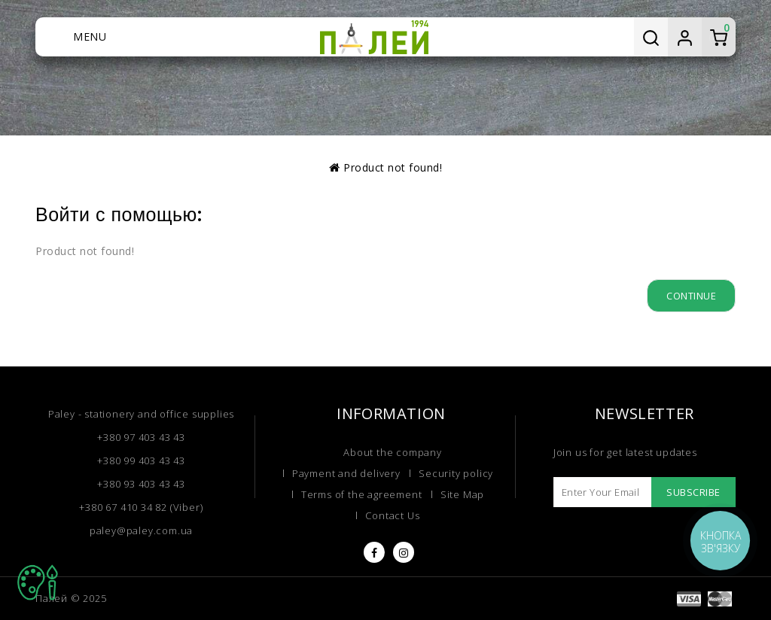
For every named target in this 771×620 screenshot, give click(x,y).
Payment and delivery (346, 473)
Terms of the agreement (361, 494)
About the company (392, 452)
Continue (691, 295)
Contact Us (392, 515)
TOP (37, 582)
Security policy (456, 473)
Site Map (462, 494)
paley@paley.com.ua (141, 530)
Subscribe (693, 492)
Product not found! (392, 167)
